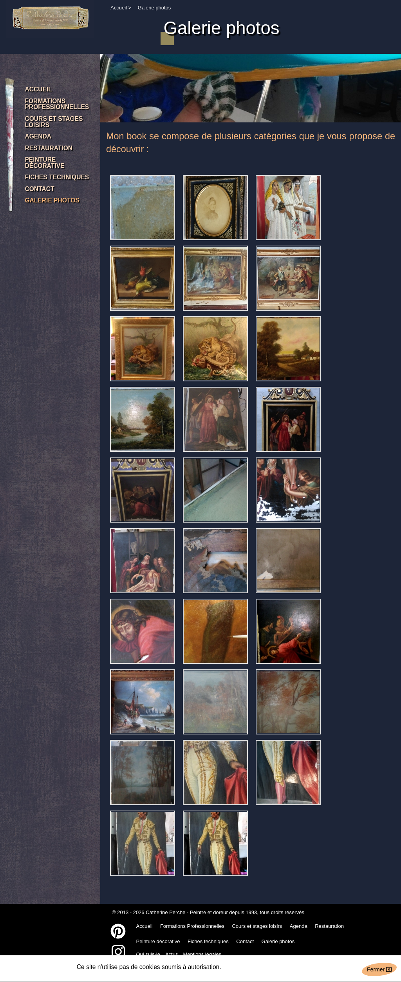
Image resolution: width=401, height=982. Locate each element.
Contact (245, 941)
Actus (171, 954)
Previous (107, 83)
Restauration (329, 926)
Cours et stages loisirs (257, 926)
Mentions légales (202, 954)
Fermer (379, 969)
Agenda (298, 926)
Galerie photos (278, 941)
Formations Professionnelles (192, 926)
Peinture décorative (158, 941)
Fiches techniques (208, 941)
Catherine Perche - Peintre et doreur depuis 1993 (201, 912)
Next (393, 83)
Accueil (118, 8)
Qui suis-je (148, 954)
